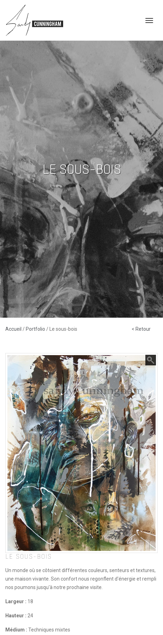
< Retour (141, 329)
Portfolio (36, 329)
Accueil (14, 329)
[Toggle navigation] (149, 20)
